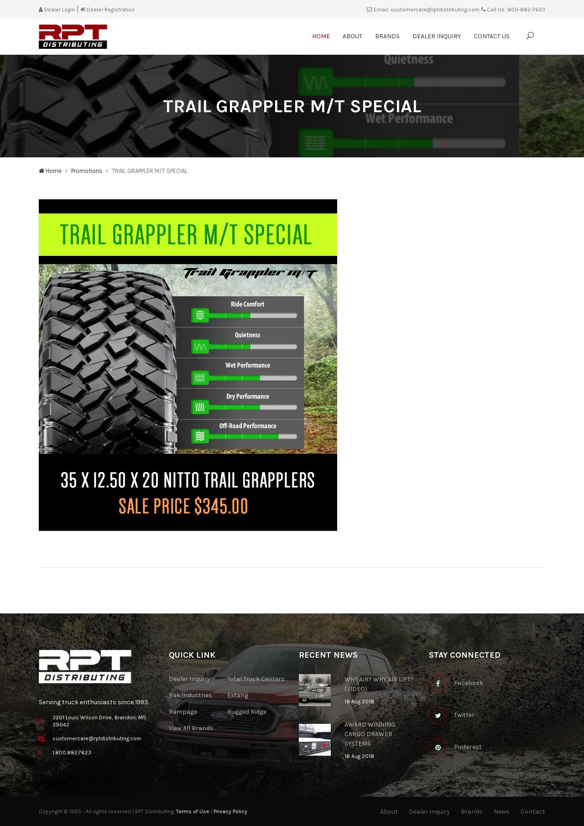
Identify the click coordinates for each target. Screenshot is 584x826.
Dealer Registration (108, 9)
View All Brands (191, 728)
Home (321, 36)
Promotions (86, 170)
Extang (237, 695)
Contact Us (492, 36)
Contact (533, 812)
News (502, 812)
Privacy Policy (230, 811)
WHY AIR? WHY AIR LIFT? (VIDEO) (379, 684)
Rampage (183, 712)
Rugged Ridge (246, 712)
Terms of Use (192, 811)
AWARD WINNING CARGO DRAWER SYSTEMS (369, 734)
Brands (387, 36)
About (352, 36)
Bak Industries (190, 695)
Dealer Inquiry (436, 36)
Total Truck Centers (256, 679)
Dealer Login (57, 9)
